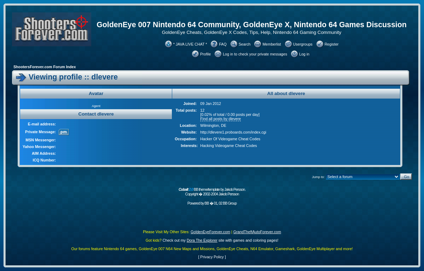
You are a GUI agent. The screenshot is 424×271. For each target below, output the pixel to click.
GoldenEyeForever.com (210, 232)
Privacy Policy (212, 257)
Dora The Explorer (202, 240)
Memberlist (271, 44)
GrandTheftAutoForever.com (257, 232)
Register (332, 44)
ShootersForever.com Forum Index (44, 67)
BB (206, 203)
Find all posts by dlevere (220, 119)
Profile (205, 54)
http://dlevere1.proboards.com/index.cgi (233, 132)
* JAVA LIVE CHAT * (190, 44)
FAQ (222, 44)
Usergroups (303, 44)
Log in (304, 54)
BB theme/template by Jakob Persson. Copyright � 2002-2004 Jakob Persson (212, 191)
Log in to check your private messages (255, 54)
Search (245, 44)
